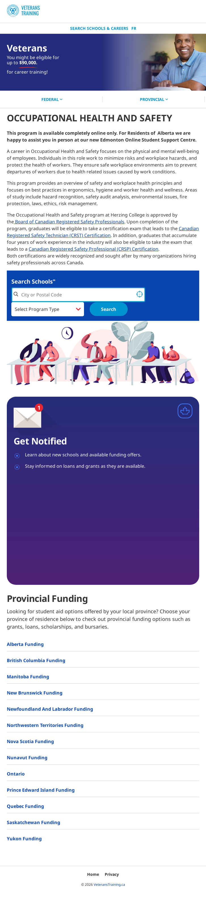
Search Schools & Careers (99, 28)
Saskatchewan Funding (33, 822)
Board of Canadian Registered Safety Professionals (69, 222)
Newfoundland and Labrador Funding (50, 709)
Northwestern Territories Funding (45, 725)
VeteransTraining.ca (109, 884)
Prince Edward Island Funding (41, 790)
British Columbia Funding (36, 660)
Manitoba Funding (28, 676)
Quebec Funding (25, 806)
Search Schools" (33, 281)
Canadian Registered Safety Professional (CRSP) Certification (93, 249)
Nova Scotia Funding (30, 741)
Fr (133, 28)
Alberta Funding (25, 644)
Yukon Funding (24, 838)
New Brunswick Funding (34, 693)
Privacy (112, 874)
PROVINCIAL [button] (154, 99)
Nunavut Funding (27, 757)
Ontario (16, 774)
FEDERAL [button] (51, 99)
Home (93, 874)
